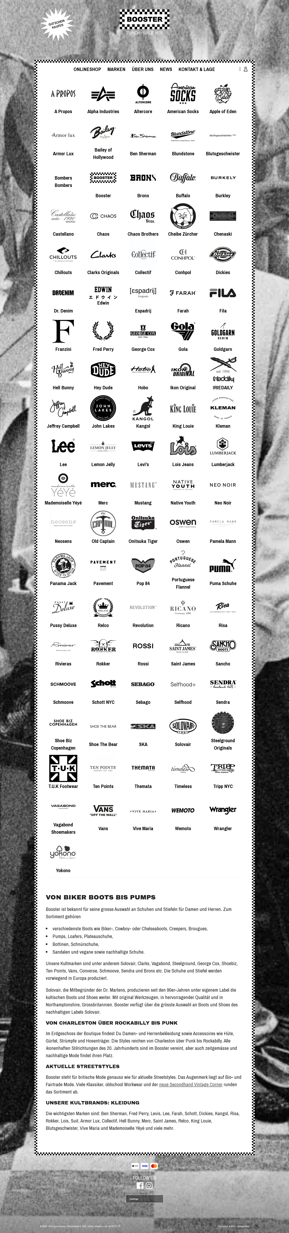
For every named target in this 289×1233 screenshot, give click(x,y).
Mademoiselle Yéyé (63, 502)
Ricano (183, 625)
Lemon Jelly (103, 464)
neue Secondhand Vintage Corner (191, 1084)
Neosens (63, 541)
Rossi (143, 663)
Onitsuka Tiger (143, 541)
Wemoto (183, 828)
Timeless (183, 786)
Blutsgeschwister (223, 153)
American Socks (183, 111)
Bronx (143, 195)
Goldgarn (223, 349)
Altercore (143, 111)
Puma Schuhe (223, 583)
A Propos (63, 111)
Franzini (63, 349)
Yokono (63, 870)
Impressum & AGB (226, 1226)
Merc (103, 502)
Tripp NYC (223, 786)
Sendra (223, 702)
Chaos (103, 234)
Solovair (183, 744)
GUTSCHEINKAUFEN (56, 24)
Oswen (183, 541)
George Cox (143, 349)
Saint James (183, 663)
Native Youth (183, 502)
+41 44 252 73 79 (112, 1226)
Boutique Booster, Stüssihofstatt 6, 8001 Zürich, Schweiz (75, 1226)
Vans (103, 828)
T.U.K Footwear (63, 786)
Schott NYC (103, 702)
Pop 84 (143, 583)
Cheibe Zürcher (183, 234)
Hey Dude (103, 387)
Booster (103, 195)
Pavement (103, 583)
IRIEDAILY (223, 387)
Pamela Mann (223, 541)
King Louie (183, 426)
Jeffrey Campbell (63, 426)
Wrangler (223, 828)
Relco (103, 625)
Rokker (103, 663)
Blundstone (183, 153)
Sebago (143, 702)
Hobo (143, 387)
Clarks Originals (103, 272)
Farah (183, 310)
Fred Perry (103, 349)
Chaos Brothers (143, 234)
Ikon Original (183, 387)
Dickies (223, 272)
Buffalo (183, 195)
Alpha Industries (103, 111)
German (134, 1199)
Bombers (63, 178)
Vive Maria (143, 828)
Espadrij (143, 310)
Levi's (143, 464)
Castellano (63, 234)
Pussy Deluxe (63, 625)
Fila (223, 310)
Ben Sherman (143, 153)
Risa (223, 625)
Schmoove (63, 702)
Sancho (223, 663)
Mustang (143, 502)
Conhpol (183, 272)
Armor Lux (63, 153)
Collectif (143, 272)
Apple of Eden (223, 111)
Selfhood (183, 702)
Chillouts (63, 272)
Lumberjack (223, 464)
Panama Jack (63, 583)
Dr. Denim (63, 310)
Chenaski (223, 234)
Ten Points (103, 786)
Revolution (143, 625)
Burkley (222, 195)
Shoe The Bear (103, 744)
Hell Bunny (63, 387)
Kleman (223, 426)
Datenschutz (243, 1226)
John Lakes (103, 426)
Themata (143, 786)
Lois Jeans (183, 464)
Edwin (103, 302)
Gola (183, 349)
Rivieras (63, 663)
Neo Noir (223, 502)
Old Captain (103, 541)
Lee (63, 464)
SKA (143, 744)
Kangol (143, 426)
